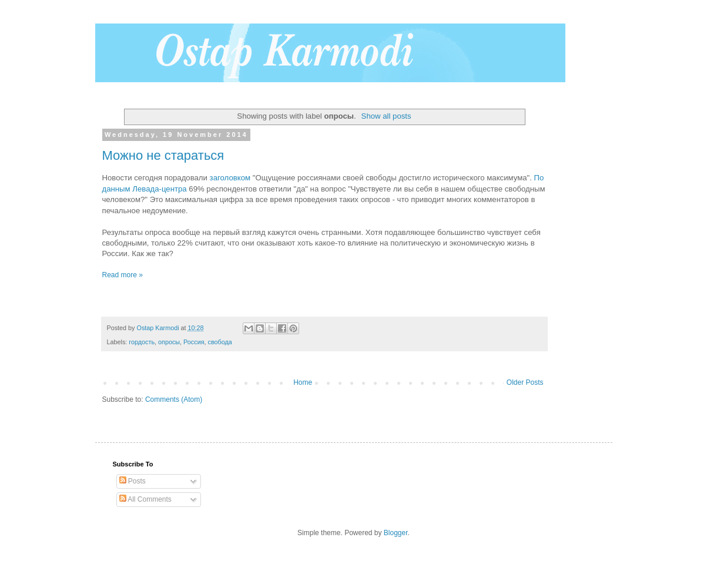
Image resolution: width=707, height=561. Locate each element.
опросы (169, 341)
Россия (193, 341)
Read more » (122, 275)
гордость (142, 341)
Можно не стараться (163, 155)
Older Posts (525, 382)
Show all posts (386, 116)
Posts (132, 481)
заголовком (231, 177)
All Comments (145, 499)
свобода (220, 341)
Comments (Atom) (173, 399)
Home (302, 382)
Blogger (396, 533)
